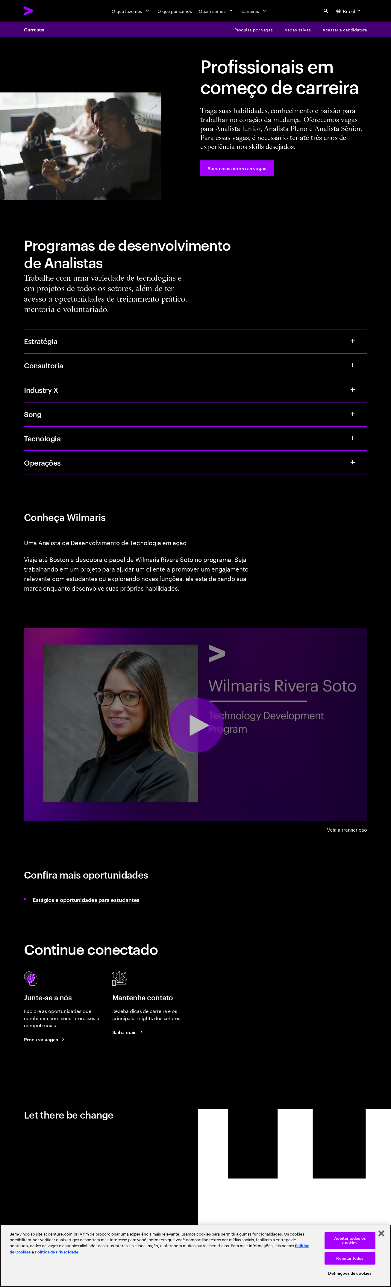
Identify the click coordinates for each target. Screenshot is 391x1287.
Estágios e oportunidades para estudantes (86, 899)
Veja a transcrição (347, 829)
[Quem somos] (216, 11)
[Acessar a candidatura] (344, 29)
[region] (195, 1256)
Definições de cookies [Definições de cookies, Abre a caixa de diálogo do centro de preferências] (350, 1273)
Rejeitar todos (349, 1258)
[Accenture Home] (42, 11)
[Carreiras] (254, 11)
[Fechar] (381, 1233)
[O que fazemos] (131, 11)
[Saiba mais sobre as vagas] (237, 168)
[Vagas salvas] (297, 29)
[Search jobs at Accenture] (45, 1039)
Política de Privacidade (56, 1252)
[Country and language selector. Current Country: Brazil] (349, 11)
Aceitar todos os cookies (350, 1240)
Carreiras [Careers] (34, 29)
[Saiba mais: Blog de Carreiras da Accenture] (128, 1032)
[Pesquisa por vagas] (253, 29)
